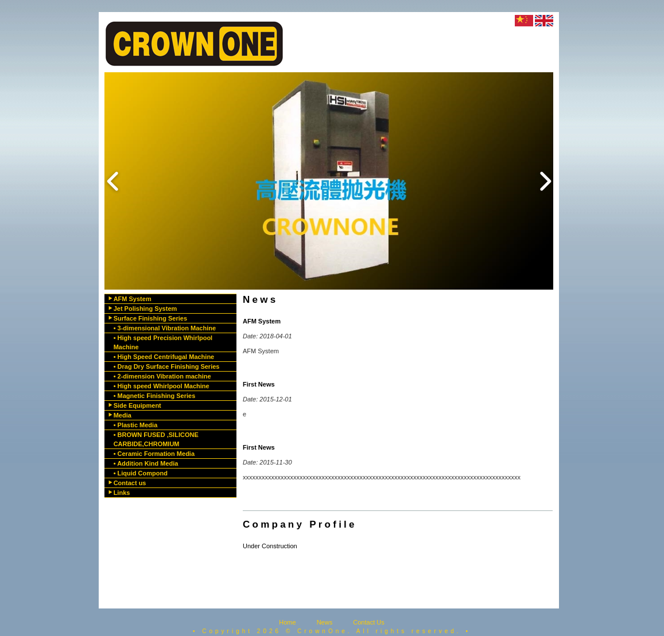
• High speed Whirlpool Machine (161, 386)
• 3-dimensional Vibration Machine (165, 328)
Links (122, 492)
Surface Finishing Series (150, 318)
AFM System (133, 298)
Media (122, 415)
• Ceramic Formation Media (154, 453)
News (325, 622)
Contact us (130, 482)
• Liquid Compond (141, 473)
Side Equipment (137, 405)
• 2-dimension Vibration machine (162, 376)
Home (287, 622)
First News (259, 384)
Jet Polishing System (145, 308)
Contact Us (368, 622)
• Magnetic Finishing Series (155, 395)
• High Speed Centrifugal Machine (164, 356)
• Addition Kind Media (146, 463)
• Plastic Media (136, 425)
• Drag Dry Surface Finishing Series (167, 366)
